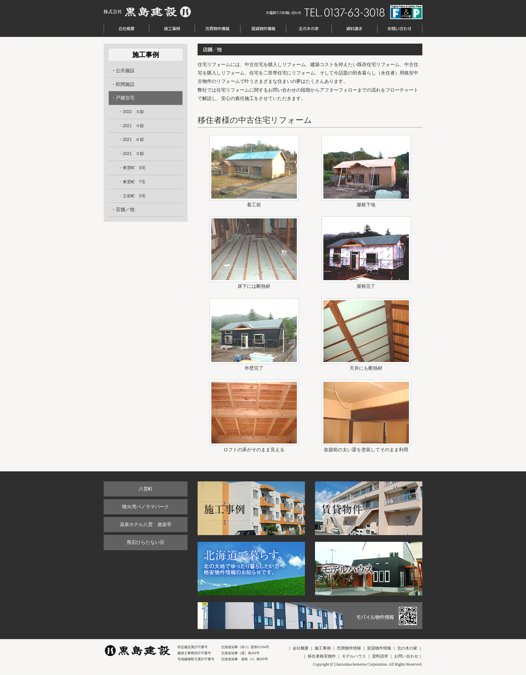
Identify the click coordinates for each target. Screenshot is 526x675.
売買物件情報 (217, 29)
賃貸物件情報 (263, 29)
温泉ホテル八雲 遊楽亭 (145, 524)
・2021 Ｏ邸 (131, 153)
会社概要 (126, 29)
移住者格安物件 (322, 656)
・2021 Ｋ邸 (131, 139)
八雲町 (146, 488)
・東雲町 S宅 (132, 167)
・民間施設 (123, 84)
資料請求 (354, 29)
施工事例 (172, 29)
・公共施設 (123, 70)
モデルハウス (354, 656)
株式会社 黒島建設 (147, 11)
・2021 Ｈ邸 (131, 125)
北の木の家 (308, 29)
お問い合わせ (399, 29)
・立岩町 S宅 (132, 196)
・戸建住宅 (123, 97)
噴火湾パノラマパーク (145, 506)
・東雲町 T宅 (132, 181)
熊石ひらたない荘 (145, 542)
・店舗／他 (123, 209)
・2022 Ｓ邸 (131, 111)
